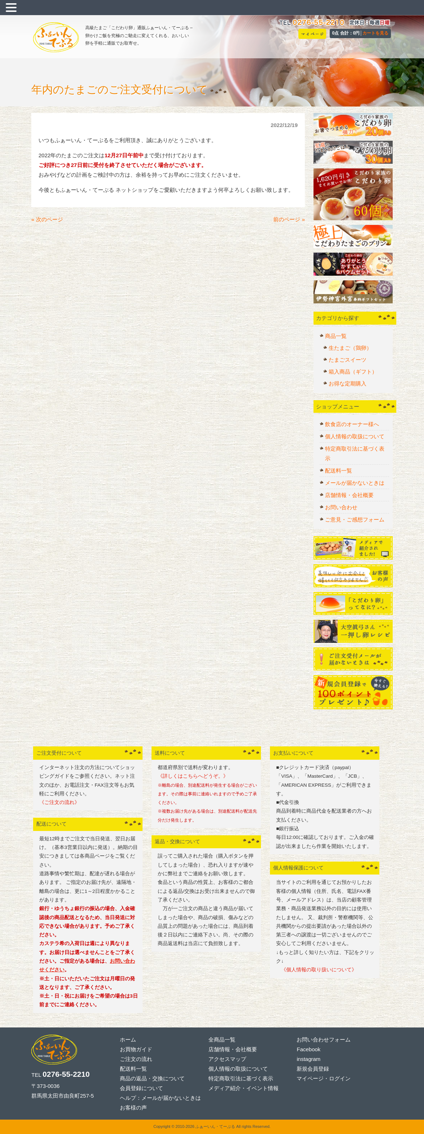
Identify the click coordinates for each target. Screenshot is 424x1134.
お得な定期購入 (347, 383)
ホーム (128, 1039)
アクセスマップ (227, 1059)
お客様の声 (133, 1107)
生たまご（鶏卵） (350, 348)
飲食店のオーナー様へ (352, 424)
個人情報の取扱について (354, 436)
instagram (308, 1059)
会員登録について (141, 1088)
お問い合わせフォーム (324, 1039)
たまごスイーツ (347, 360)
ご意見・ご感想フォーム (354, 519)
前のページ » (289, 219)
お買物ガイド (136, 1049)
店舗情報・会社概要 (349, 495)
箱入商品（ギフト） (353, 372)
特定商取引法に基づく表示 (354, 453)
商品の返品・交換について (152, 1078)
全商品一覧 (221, 1039)
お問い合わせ (341, 507)
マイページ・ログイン (324, 1078)
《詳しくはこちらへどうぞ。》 (193, 776)
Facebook (308, 1049)
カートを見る (375, 33)
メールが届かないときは (354, 483)
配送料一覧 (338, 470)
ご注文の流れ (136, 1059)
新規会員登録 (313, 1069)
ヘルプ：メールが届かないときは (160, 1098)
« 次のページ (47, 219)
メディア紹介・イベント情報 (243, 1088)
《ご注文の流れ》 (59, 802)
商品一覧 (336, 336)
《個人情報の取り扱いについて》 (316, 969)
